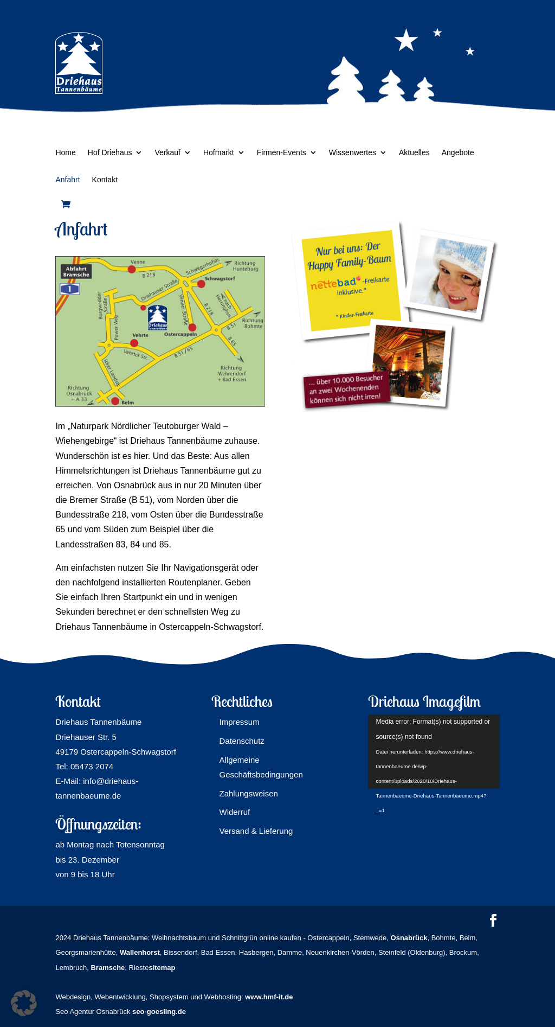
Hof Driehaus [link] (110, 153)
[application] (434, 752)
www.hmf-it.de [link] (269, 997)
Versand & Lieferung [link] (256, 830)
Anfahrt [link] (67, 180)
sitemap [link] (162, 968)
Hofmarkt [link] (218, 153)
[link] (65, 204)
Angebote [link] (458, 153)
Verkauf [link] (167, 153)
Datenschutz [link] (241, 740)
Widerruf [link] (234, 812)
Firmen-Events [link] (281, 153)
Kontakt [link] (105, 180)
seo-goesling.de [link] (159, 1011)
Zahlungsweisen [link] (248, 793)
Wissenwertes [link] (352, 153)
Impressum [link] (239, 721)
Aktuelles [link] (414, 153)
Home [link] (65, 153)
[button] (493, 921)
